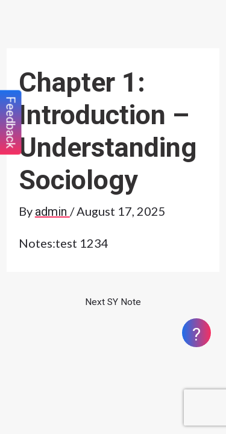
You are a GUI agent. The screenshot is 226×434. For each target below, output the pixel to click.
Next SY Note (113, 302)
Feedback (11, 122)
